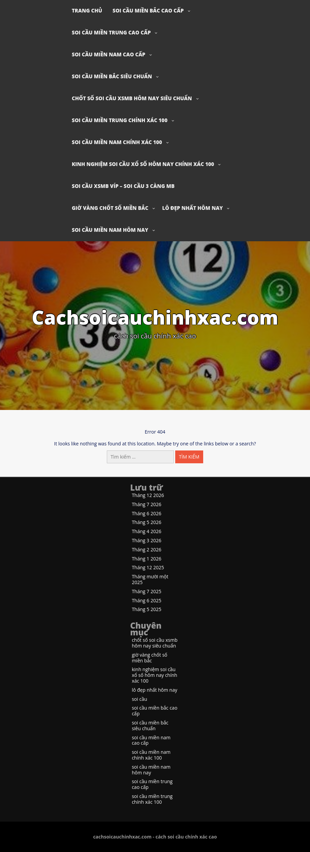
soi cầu (139, 699)
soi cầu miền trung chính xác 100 (119, 120)
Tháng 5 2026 (146, 522)
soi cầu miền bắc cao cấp (148, 10)
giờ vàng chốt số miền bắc (110, 207)
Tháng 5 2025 (146, 609)
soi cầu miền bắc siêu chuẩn (112, 76)
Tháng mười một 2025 (150, 579)
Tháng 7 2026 (146, 504)
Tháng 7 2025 (146, 592)
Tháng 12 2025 (148, 568)
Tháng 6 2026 (146, 514)
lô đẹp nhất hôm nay (192, 207)
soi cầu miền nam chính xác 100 (117, 142)
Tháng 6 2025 (146, 601)
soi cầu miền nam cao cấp (108, 54)
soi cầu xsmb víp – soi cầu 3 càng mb (123, 186)
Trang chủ (87, 10)
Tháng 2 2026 (146, 550)
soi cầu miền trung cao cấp (111, 32)
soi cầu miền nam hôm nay (110, 229)
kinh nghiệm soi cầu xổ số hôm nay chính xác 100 (143, 164)
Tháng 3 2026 (146, 541)
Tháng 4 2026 (146, 531)
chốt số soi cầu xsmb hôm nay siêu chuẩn (132, 98)
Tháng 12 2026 (148, 495)
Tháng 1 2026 (146, 559)
